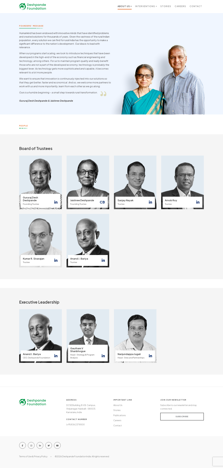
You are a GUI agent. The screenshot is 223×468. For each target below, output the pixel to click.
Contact (196, 6)
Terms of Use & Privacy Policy (33, 456)
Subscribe (182, 416)
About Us (117, 405)
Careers (180, 6)
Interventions (145, 6)
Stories (165, 6)
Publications (119, 415)
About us (124, 6)
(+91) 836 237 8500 (75, 424)
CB (102, 202)
